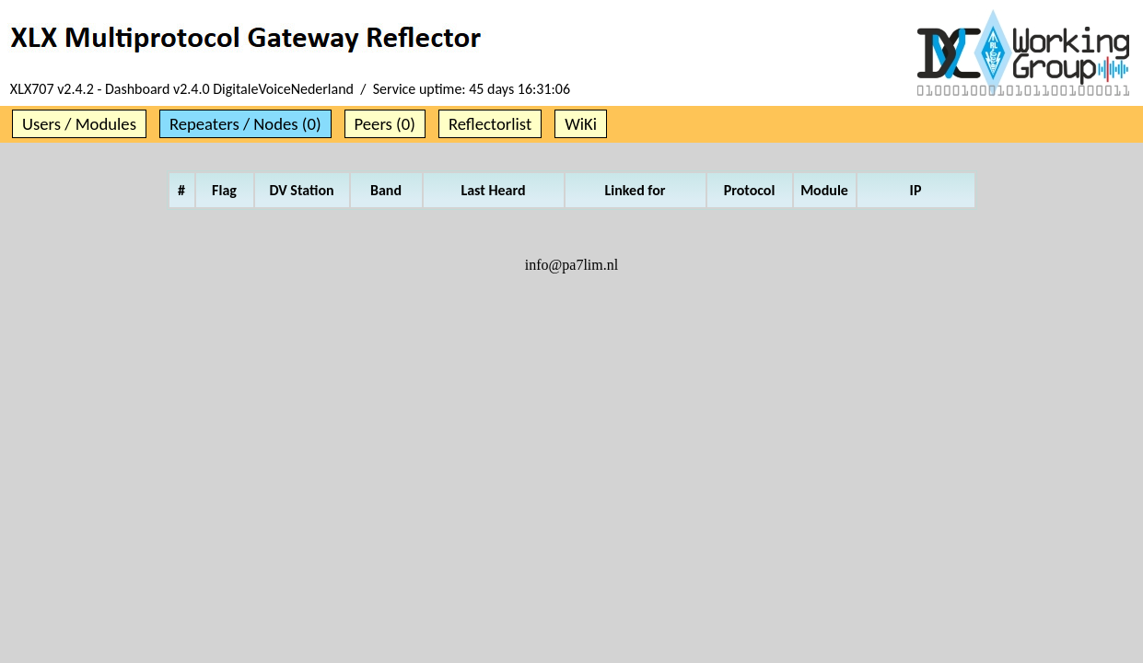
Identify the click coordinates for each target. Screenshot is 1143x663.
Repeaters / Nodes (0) (245, 123)
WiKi (581, 123)
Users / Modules (79, 123)
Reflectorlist (490, 123)
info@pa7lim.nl (571, 265)
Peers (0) (385, 123)
